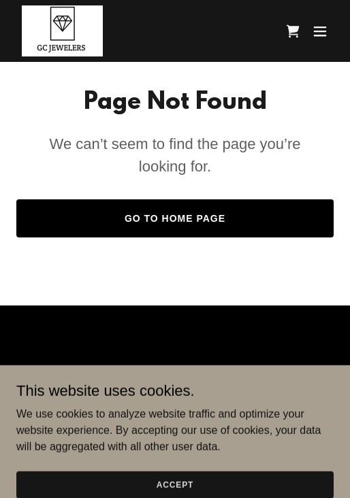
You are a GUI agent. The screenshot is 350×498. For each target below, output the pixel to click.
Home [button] (175, 371)
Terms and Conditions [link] (174, 387)
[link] (62, 30)
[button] (320, 31)
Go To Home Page (175, 218)
